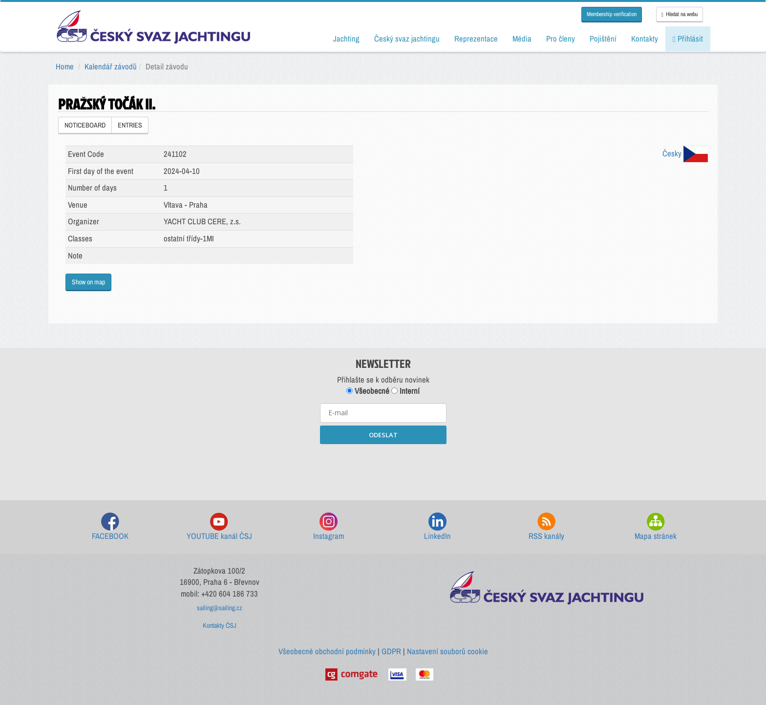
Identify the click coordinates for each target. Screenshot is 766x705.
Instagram (328, 527)
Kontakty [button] (644, 38)
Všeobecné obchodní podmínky (327, 651)
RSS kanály (546, 527)
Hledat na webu (679, 14)
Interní (405, 390)
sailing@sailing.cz (219, 607)
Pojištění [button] (603, 38)
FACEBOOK (110, 527)
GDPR (391, 651)
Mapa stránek (656, 527)
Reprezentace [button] (476, 38)
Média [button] (522, 38)
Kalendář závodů (111, 66)
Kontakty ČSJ (219, 625)
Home (65, 66)
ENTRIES (130, 125)
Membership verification (612, 14)
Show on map (88, 282)
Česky (685, 153)
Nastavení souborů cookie (447, 651)
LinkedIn (437, 527)
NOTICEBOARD (85, 125)
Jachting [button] (346, 38)
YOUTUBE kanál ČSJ (219, 527)
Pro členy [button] (560, 38)
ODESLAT (383, 434)
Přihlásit (688, 38)
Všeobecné (367, 390)
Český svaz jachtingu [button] (407, 38)
